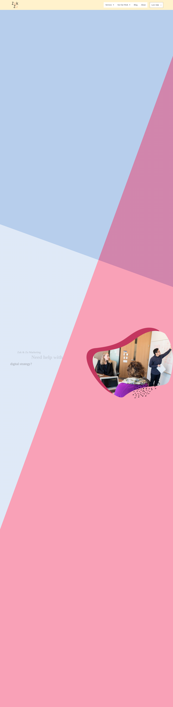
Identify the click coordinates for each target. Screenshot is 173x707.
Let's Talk (157, 5)
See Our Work (124, 5)
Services (109, 5)
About (143, 5)
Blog (135, 5)
